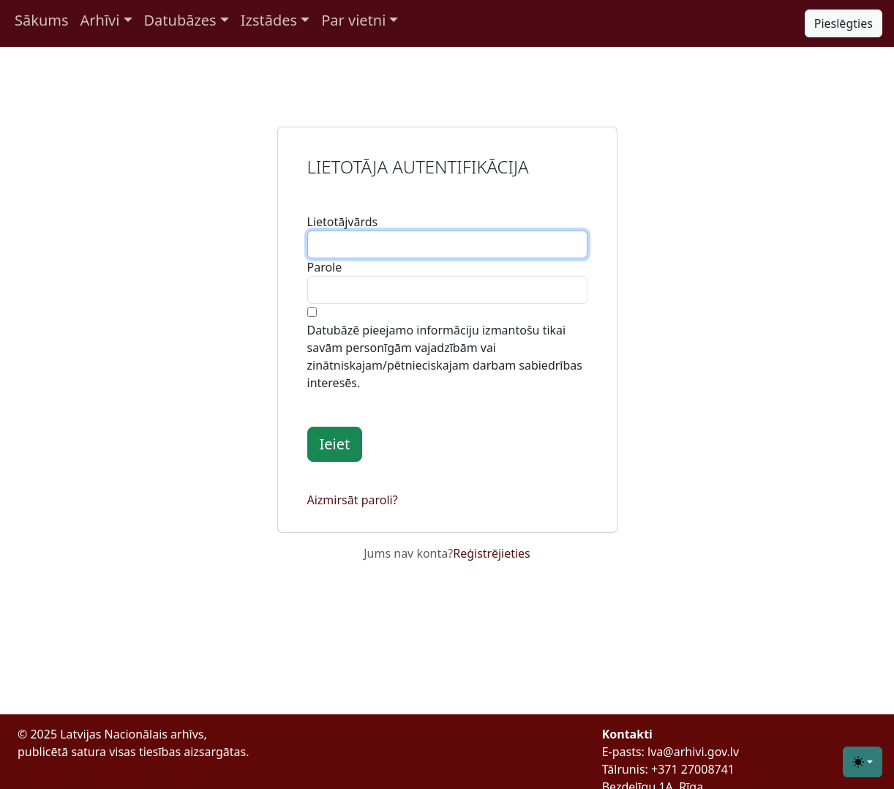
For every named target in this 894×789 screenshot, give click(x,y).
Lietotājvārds (342, 222)
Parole (324, 267)
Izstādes (269, 20)
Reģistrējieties (491, 553)
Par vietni (353, 20)
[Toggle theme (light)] (862, 762)
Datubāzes (180, 20)
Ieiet (335, 444)
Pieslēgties (843, 23)
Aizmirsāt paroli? (352, 500)
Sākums (42, 20)
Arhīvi (100, 20)
